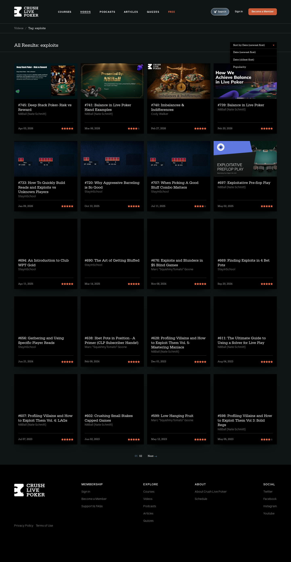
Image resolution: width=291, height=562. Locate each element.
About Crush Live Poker (211, 491)
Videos (85, 12)
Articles (131, 12)
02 (140, 456)
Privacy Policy (23, 525)
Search (220, 11)
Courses (65, 12)
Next (152, 456)
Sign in (85, 491)
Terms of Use (44, 525)
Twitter (268, 491)
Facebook (270, 499)
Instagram (270, 506)
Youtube (268, 513)
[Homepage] (36, 11)
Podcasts (107, 12)
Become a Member (263, 12)
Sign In (239, 12)
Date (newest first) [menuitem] (244, 52)
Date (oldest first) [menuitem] (243, 59)
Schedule (201, 499)
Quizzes (153, 12)
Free (171, 12)
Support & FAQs (92, 506)
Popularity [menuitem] (239, 67)
